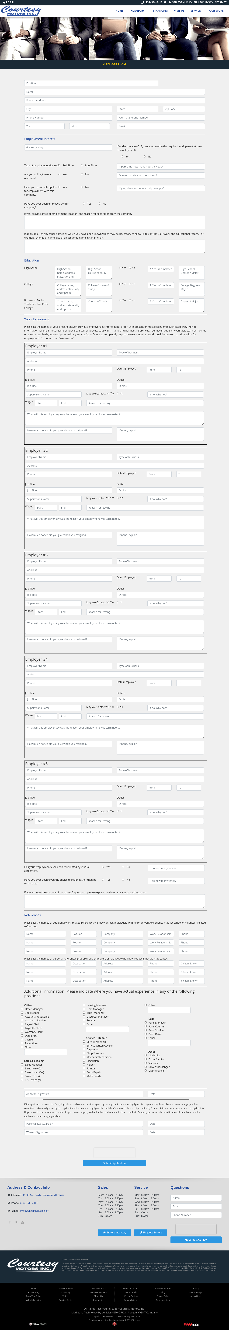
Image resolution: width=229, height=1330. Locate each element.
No (150, 156)
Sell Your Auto (66, 1288)
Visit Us (179, 10)
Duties (121, 379)
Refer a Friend (130, 1300)
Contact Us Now (196, 1239)
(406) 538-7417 (151, 2)
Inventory (138, 10)
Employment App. (163, 1288)
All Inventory (34, 1292)
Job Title (30, 379)
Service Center (66, 1300)
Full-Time (68, 165)
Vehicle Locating (33, 1300)
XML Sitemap (195, 1292)
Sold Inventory (163, 1300)
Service (197, 10)
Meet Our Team (130, 1288)
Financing (160, 10)
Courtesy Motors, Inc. (132, 1308)
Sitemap (195, 1288)
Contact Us (98, 1300)
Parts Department (98, 1292)
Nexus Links (195, 1296)
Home (119, 10)
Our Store (217, 10)
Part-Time (91, 165)
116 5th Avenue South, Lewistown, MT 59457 (195, 2)
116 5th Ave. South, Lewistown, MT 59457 (42, 1195)
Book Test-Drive (33, 1296)
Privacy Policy (163, 1296)
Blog (163, 1292)
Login (8, 2)
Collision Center (98, 1288)
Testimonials (131, 1292)
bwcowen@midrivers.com (34, 1210)
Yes (128, 156)
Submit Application (114, 1163)
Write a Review (131, 1296)
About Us (98, 1296)
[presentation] (114, 1153)
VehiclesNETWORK (113, 1312)
